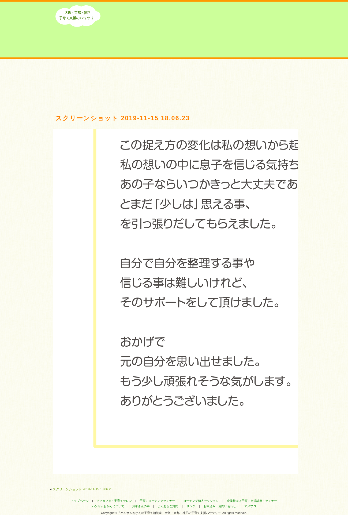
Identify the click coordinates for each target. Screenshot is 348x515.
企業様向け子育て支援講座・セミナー (252, 500)
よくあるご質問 (223, 75)
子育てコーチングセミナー (157, 500)
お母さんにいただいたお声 (174, 75)
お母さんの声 (141, 506)
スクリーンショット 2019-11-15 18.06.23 (83, 489)
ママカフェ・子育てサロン (114, 500)
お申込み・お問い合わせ (220, 506)
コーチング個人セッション (201, 500)
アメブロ (250, 506)
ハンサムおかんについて (75, 75)
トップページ (80, 500)
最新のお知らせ (124, 75)
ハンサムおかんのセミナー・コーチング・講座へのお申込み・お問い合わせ (273, 75)
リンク (190, 506)
